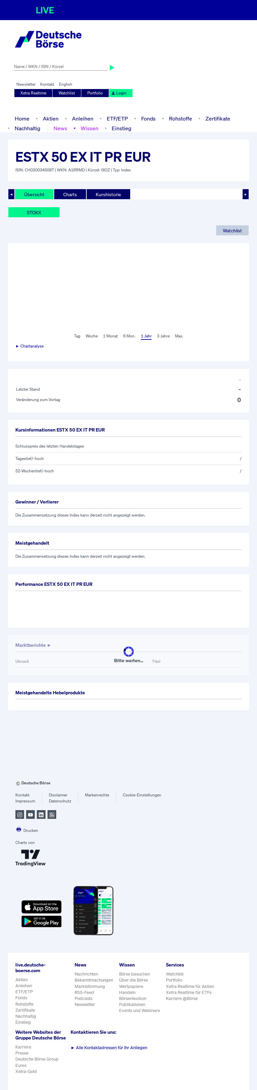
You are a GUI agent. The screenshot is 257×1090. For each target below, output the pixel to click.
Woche (92, 335)
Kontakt (47, 84)
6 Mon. (129, 335)
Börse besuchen (134, 974)
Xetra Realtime (33, 92)
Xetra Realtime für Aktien (190, 986)
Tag (77, 335)
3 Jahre (163, 335)
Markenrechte (97, 794)
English (65, 84)
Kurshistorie (108, 194)
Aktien (51, 118)
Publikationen (132, 1004)
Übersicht (34, 194)
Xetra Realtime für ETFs (188, 992)
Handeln (127, 992)
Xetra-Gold (26, 1071)
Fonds (148, 118)
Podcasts (83, 998)
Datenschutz (60, 800)
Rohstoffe (180, 118)
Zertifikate (217, 118)
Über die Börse (133, 980)
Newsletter (25, 84)
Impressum (25, 800)
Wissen (89, 128)
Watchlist (67, 92)
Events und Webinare (139, 1010)
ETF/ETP (117, 118)
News (60, 128)
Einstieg (121, 128)
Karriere (23, 1047)
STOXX (34, 212)
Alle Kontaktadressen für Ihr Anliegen (109, 1047)
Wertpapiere (131, 986)
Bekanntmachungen (94, 980)
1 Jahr (146, 335)
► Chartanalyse (29, 345)
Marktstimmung (90, 986)
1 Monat (110, 335)
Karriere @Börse (182, 998)
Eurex (21, 1065)
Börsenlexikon (132, 998)
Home (22, 118)
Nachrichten (86, 974)
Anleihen (82, 118)
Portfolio (95, 92)
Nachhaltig (27, 128)
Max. (179, 335)
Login (118, 92)
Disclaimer (58, 794)
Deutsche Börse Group (37, 1059)
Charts (70, 194)
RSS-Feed (84, 992)
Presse (21, 1053)
